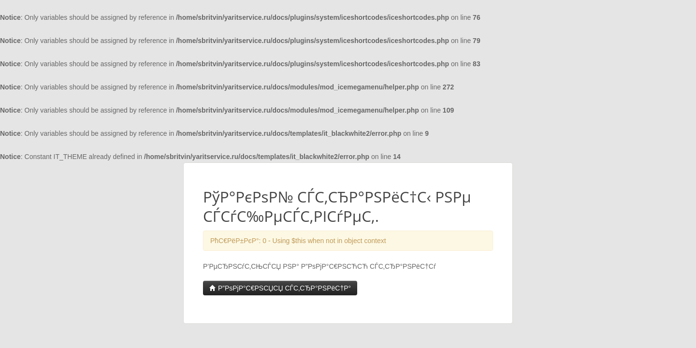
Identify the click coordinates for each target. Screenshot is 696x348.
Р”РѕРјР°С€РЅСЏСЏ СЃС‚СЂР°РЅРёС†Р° (280, 288)
